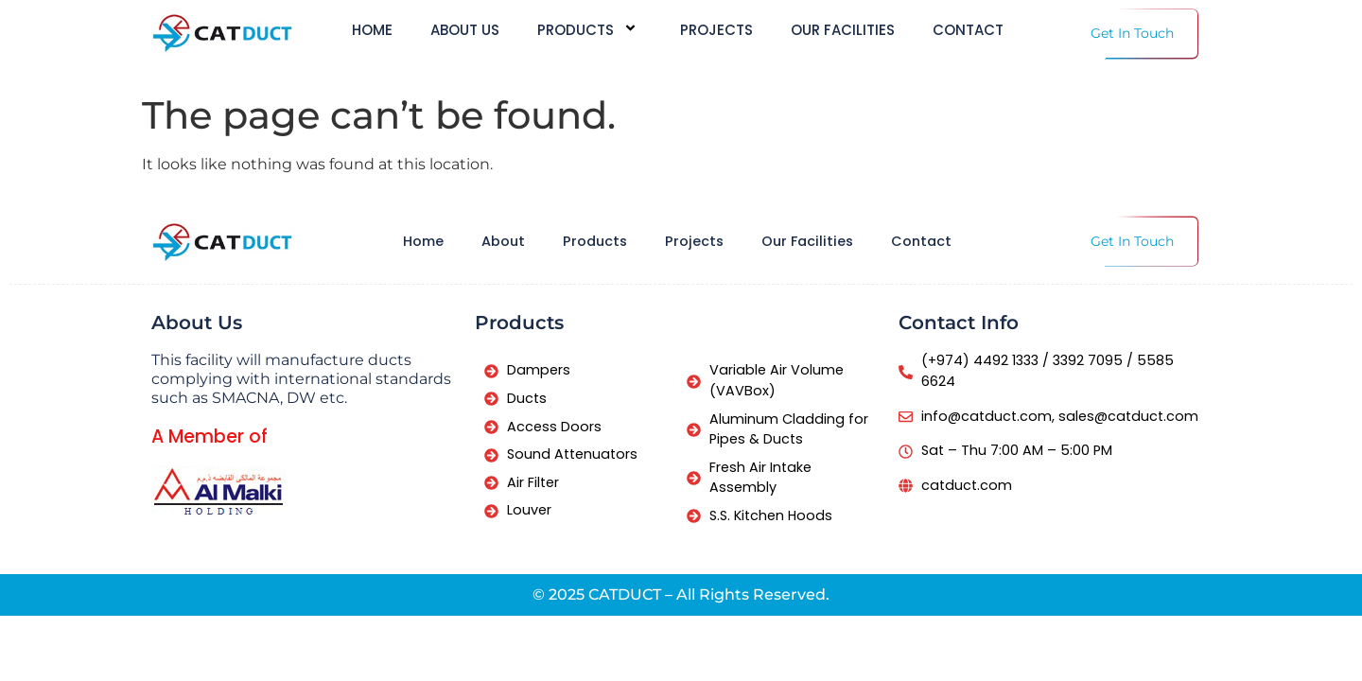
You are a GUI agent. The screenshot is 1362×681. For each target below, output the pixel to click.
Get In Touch (1132, 33)
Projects (716, 31)
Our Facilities (843, 31)
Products (589, 30)
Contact (968, 31)
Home (372, 31)
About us (464, 31)
